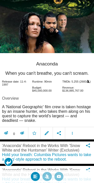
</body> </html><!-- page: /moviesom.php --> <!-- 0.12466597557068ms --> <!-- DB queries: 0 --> (47, 91)
